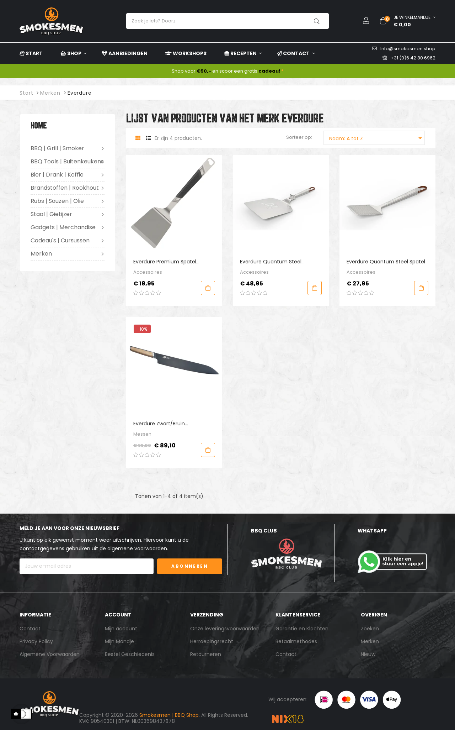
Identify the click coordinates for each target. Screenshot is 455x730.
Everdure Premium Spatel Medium (164, 262)
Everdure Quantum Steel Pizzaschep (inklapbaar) (270, 262)
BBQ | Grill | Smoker (57, 148)
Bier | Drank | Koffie (57, 174)
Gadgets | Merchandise (63, 227)
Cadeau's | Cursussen (60, 240)
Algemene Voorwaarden (50, 654)
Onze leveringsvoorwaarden (224, 628)
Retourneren (205, 654)
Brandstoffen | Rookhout (65, 188)
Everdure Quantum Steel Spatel (386, 261)
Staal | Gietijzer (51, 214)
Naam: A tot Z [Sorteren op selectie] (376, 138)
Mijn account (121, 628)
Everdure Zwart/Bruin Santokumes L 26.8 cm (162, 423)
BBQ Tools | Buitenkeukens (67, 161)
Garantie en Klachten (301, 628)
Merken (41, 254)
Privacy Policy (36, 641)
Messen (142, 434)
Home (39, 126)
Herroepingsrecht (211, 641)
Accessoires (147, 272)
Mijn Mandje (119, 641)
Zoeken (370, 628)
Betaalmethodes (296, 641)
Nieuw (368, 654)
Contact (30, 628)
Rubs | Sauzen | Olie (57, 201)
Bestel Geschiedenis (130, 654)
